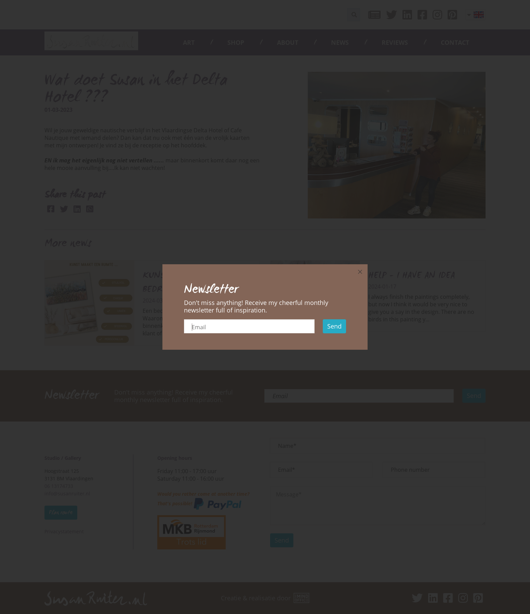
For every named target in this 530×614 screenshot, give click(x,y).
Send (334, 326)
